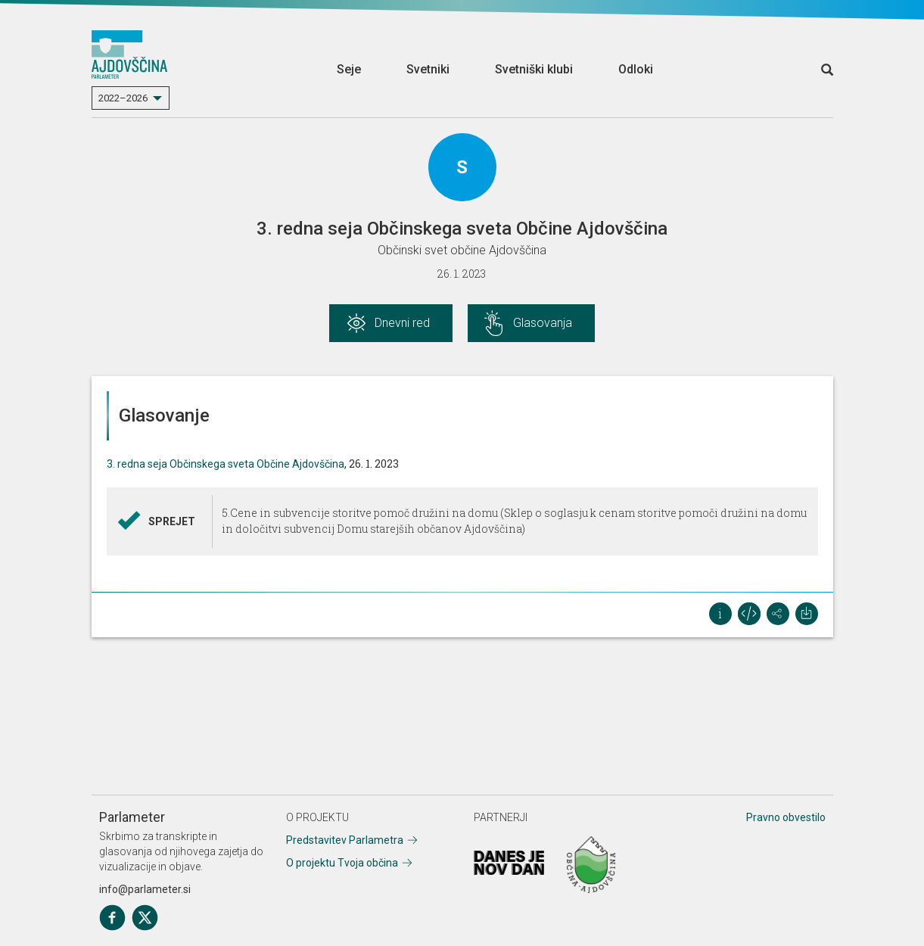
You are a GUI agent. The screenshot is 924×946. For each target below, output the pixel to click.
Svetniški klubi (534, 69)
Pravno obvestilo (786, 817)
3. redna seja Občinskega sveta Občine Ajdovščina (225, 464)
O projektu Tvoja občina (342, 863)
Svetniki (428, 69)
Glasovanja (542, 323)
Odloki (635, 69)
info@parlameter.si (145, 889)
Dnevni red (402, 323)
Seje (349, 69)
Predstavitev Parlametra (344, 840)
